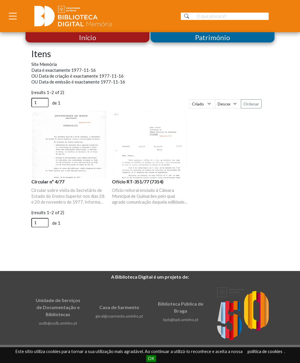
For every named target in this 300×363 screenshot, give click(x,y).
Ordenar (251, 103)
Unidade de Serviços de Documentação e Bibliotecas (58, 307)
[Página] (40, 102)
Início (87, 37)
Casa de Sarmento (119, 307)
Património (212, 37)
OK (151, 358)
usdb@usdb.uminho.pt (58, 323)
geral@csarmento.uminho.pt (119, 316)
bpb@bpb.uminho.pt (180, 319)
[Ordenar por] (202, 103)
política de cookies (265, 351)
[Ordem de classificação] (228, 103)
